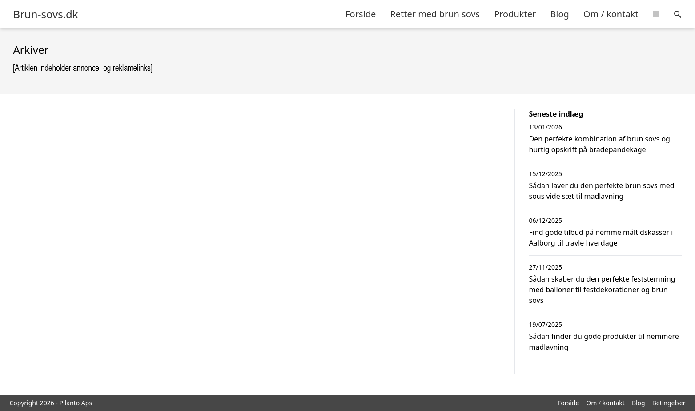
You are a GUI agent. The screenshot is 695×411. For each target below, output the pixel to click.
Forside (360, 14)
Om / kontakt (611, 14)
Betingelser (669, 403)
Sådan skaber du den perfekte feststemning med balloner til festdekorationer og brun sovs (602, 289)
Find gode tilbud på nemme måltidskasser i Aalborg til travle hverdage (601, 237)
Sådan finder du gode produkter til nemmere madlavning (604, 341)
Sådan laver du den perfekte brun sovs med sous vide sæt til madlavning (602, 191)
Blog (559, 14)
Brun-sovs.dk (45, 14)
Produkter (515, 14)
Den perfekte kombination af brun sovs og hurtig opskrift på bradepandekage (599, 144)
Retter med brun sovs (435, 14)
